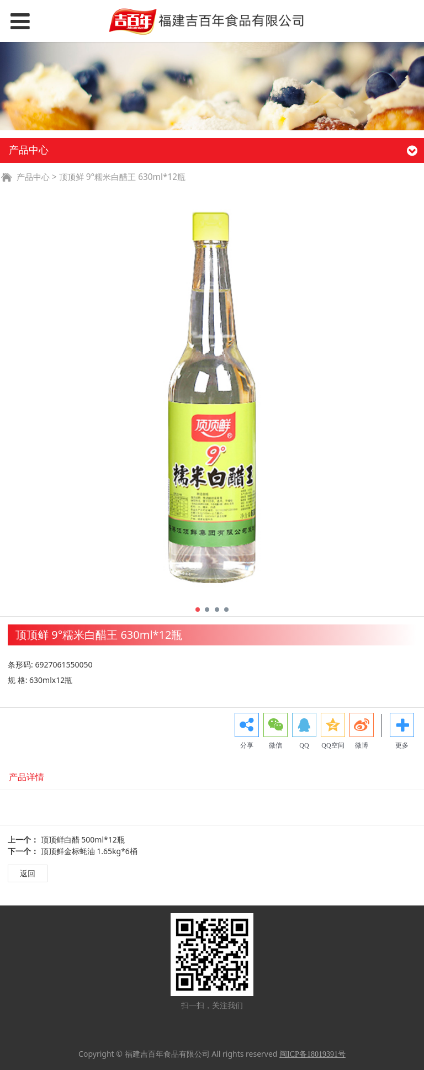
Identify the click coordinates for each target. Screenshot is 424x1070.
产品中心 (33, 177)
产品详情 (26, 777)
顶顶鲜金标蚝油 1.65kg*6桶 (89, 851)
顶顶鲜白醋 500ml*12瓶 (83, 839)
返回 (27, 873)
